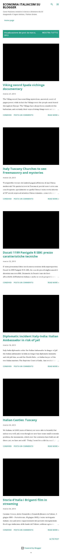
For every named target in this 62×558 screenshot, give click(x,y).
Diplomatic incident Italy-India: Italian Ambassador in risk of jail (30, 338)
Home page (9, 20)
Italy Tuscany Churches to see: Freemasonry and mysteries (25, 171)
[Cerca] (51, 4)
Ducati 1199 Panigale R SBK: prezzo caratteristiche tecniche (28, 254)
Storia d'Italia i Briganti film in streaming (25, 502)
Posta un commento (23, 115)
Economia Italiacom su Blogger (21, 5)
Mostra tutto (50, 32)
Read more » (53, 115)
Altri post (54, 539)
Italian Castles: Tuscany (20, 420)
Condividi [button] (7, 115)
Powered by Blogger (31, 548)
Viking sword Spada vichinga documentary (23, 87)
